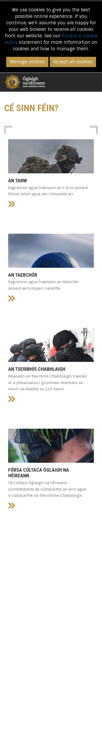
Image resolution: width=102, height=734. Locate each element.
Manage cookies (27, 62)
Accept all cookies (72, 62)
